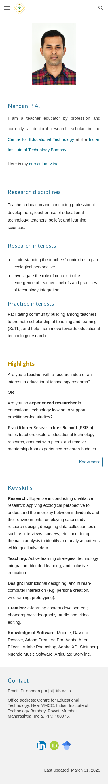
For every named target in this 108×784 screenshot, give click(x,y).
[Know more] (89, 462)
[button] (7, 8)
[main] (54, 135)
